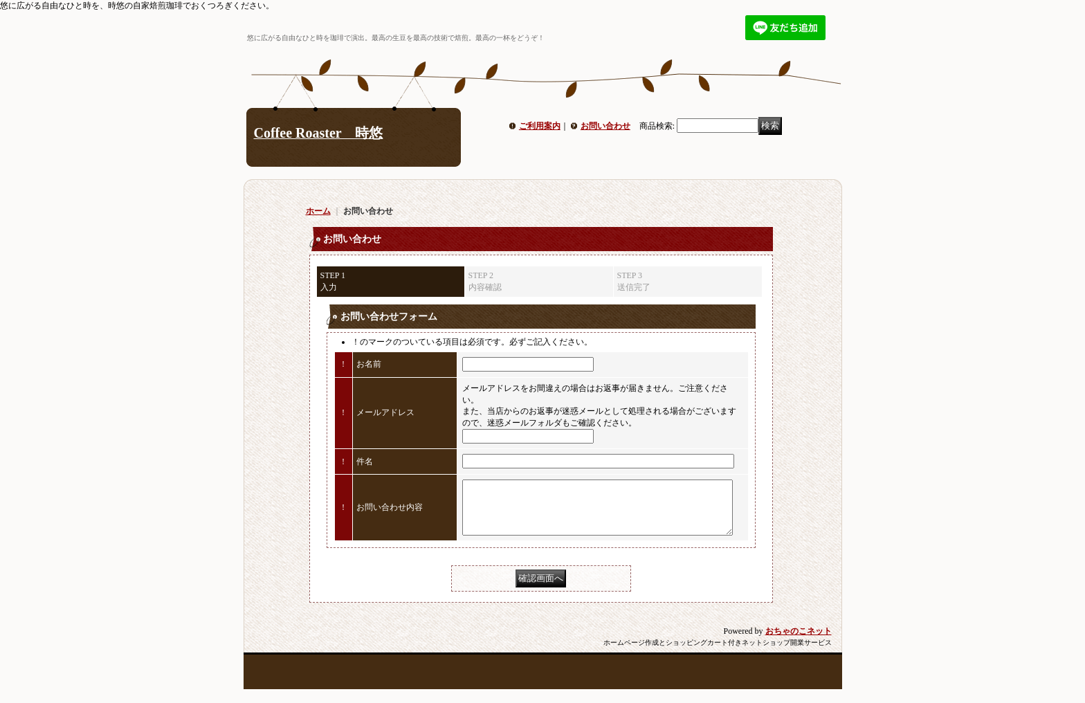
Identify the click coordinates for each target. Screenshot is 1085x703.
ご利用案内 (539, 126)
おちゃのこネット (798, 641)
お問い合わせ (605, 126)
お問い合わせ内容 (389, 513)
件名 (364, 461)
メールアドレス (385, 412)
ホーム (318, 211)
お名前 (368, 364)
